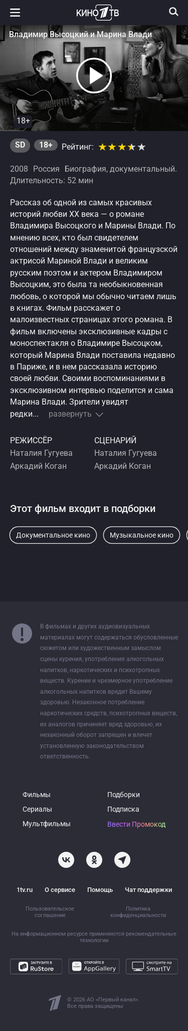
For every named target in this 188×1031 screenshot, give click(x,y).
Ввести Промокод (136, 824)
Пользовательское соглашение (50, 912)
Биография (85, 169)
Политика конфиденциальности (138, 912)
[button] (94, 76)
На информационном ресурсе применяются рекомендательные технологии (94, 937)
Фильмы (37, 795)
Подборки (123, 795)
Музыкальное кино (141, 535)
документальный (142, 169)
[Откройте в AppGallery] (94, 966)
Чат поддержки (148, 889)
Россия (46, 169)
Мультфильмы (47, 824)
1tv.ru (25, 889)
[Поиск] (174, 12)
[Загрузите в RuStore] (36, 966)
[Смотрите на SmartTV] (152, 966)
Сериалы (37, 809)
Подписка (123, 809)
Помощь (100, 889)
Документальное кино (53, 535)
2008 (19, 169)
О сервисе (60, 889)
